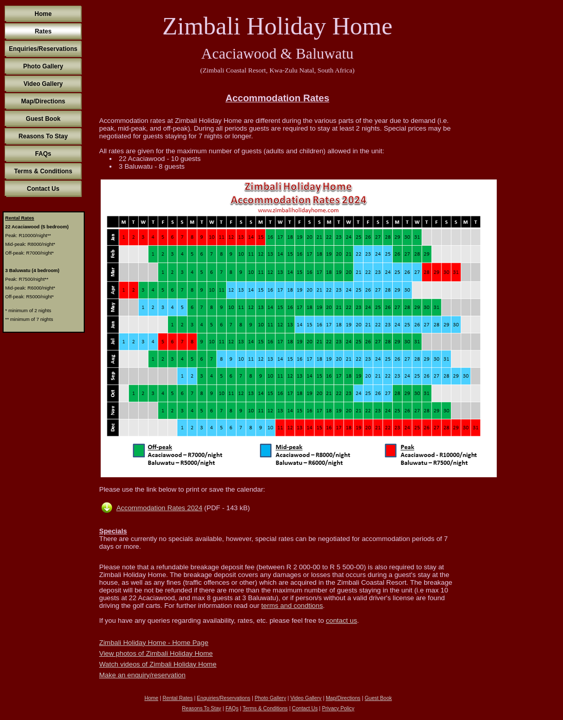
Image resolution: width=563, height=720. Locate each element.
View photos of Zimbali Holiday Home (156, 653)
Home (42, 13)
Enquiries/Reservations (43, 48)
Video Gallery (43, 83)
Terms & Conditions (43, 171)
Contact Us (43, 188)
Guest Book (43, 118)
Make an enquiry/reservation (142, 675)
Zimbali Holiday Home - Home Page (154, 642)
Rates (43, 31)
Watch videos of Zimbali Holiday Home (157, 664)
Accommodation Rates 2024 (159, 508)
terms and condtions (292, 605)
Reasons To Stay (43, 136)
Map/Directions (43, 101)
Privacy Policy (338, 708)
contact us (341, 620)
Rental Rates (177, 698)
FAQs (43, 153)
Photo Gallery (43, 66)
